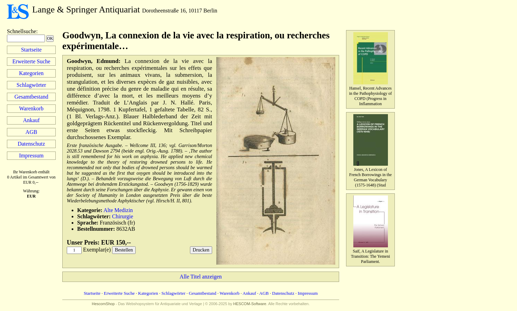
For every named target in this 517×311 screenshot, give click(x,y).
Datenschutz (31, 144)
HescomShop (103, 304)
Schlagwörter (31, 85)
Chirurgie (122, 216)
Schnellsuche (21, 31)
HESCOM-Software (249, 304)
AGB (31, 132)
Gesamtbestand (31, 97)
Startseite (31, 50)
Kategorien (31, 73)
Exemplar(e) (97, 250)
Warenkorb (31, 108)
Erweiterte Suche (31, 61)
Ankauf (31, 120)
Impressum (31, 155)
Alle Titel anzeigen (201, 277)
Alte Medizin (118, 210)
